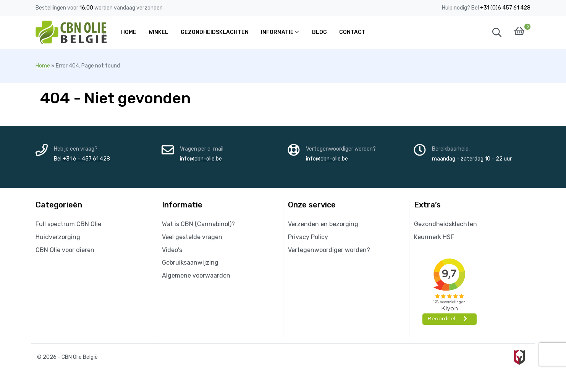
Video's (172, 250)
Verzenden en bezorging (323, 224)
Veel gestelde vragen (192, 237)
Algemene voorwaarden (196, 275)
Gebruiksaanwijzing (190, 262)
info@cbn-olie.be (201, 159)
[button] (497, 32)
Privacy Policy (308, 237)
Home (43, 66)
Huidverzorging (58, 237)
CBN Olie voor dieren (65, 250)
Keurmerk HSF (434, 237)
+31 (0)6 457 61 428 (505, 8)
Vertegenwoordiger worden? (329, 250)
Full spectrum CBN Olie (68, 224)
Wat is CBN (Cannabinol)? (198, 224)
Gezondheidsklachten (445, 224)
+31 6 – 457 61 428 (86, 159)
